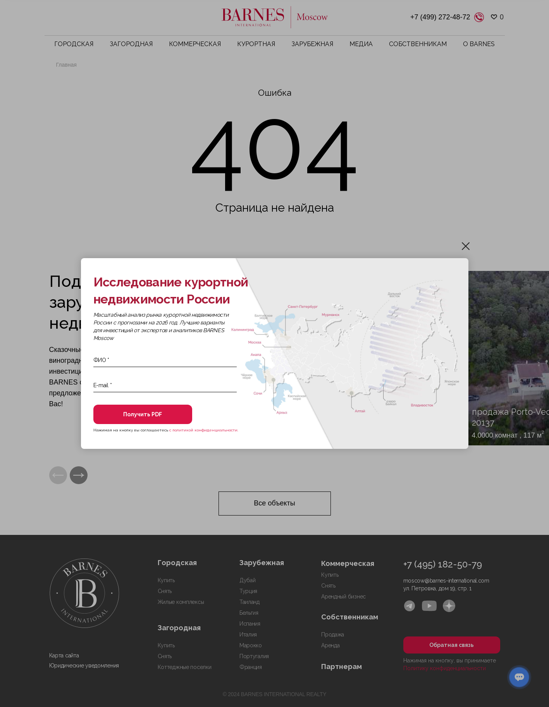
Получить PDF (142, 414)
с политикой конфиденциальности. (203, 430)
